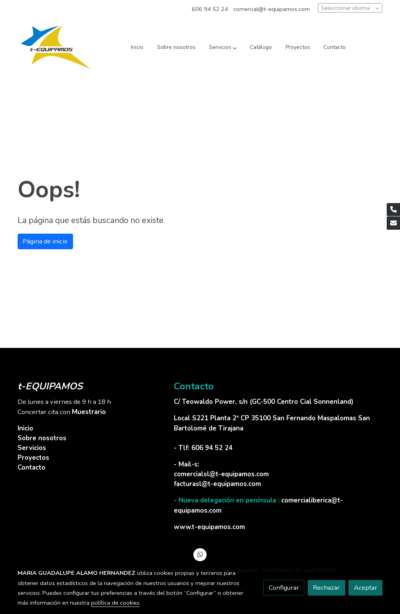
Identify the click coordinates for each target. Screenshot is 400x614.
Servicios (32, 447)
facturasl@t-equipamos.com (217, 483)
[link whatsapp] (200, 554)
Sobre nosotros (42, 438)
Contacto (31, 467)
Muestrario (89, 411)
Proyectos (33, 457)
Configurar (284, 587)
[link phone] (393, 209)
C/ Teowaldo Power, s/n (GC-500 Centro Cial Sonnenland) (264, 401)
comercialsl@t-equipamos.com (221, 474)
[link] (56, 47)
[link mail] (393, 223)
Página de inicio (45, 241)
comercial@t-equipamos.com (271, 9)
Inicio (25, 428)
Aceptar (365, 587)
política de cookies (115, 603)
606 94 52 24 (210, 9)
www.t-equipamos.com (209, 526)
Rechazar (326, 587)
